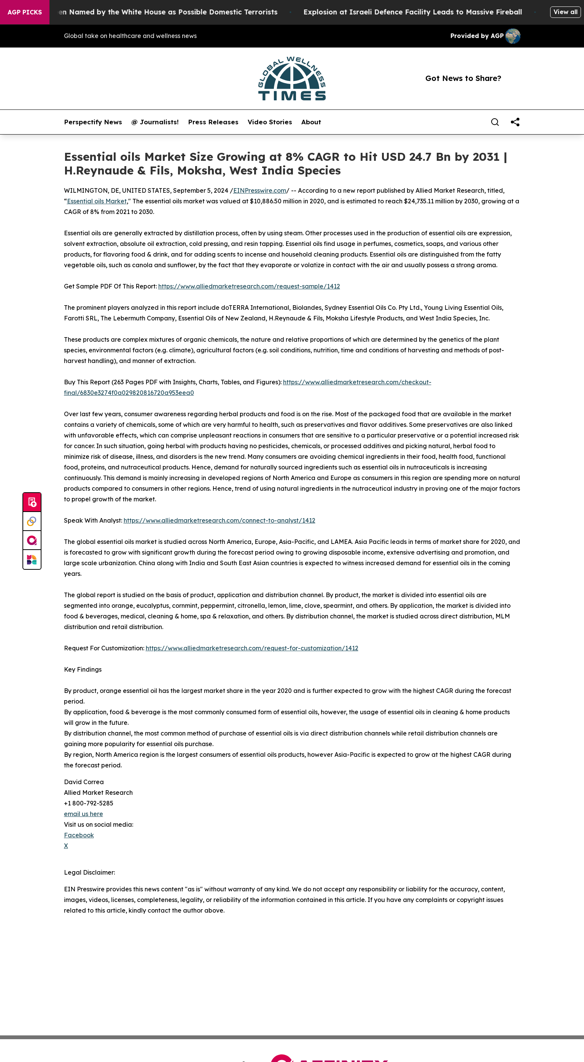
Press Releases (213, 122)
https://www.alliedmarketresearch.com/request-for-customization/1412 (252, 648)
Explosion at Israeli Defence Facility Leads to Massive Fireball (423, 12)
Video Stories (270, 122)
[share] (515, 122)
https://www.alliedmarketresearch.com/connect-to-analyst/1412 (219, 520)
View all (566, 12)
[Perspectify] (32, 521)
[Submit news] (32, 502)
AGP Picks (25, 12)
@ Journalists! (155, 122)
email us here (83, 814)
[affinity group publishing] (32, 540)
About (311, 122)
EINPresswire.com (259, 190)
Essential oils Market (97, 201)
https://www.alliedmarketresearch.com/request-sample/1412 (249, 286)
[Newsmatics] (32, 559)
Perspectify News (93, 122)
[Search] (495, 122)
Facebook (79, 835)
